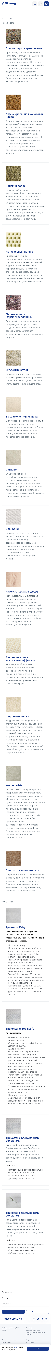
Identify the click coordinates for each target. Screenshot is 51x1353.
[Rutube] (46, 1319)
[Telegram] (42, 1319)
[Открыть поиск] (34, 3)
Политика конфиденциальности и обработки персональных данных (35, 1331)
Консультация (37, 1312)
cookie (16, 1347)
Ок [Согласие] (38, 1349)
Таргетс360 (30, 1342)
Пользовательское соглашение (9, 1341)
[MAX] (38, 1319)
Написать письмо (13, 1312)
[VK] (33, 1319)
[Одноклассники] (29, 1319)
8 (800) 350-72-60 (13, 1318)
